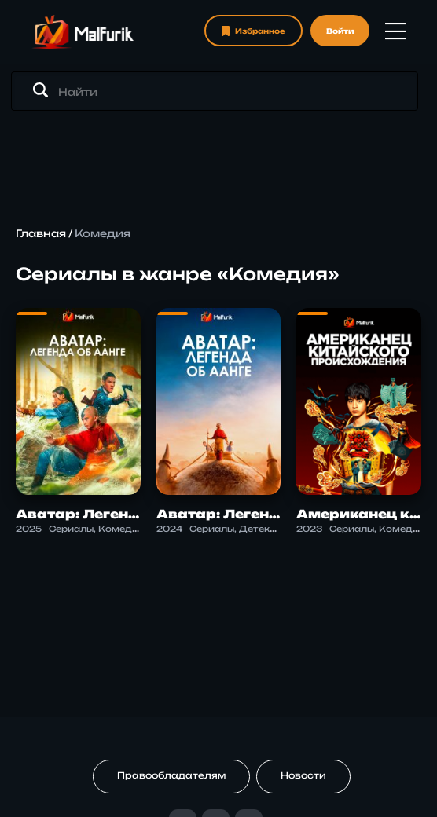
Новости (303, 775)
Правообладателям (171, 775)
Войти (340, 31)
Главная (41, 233)
